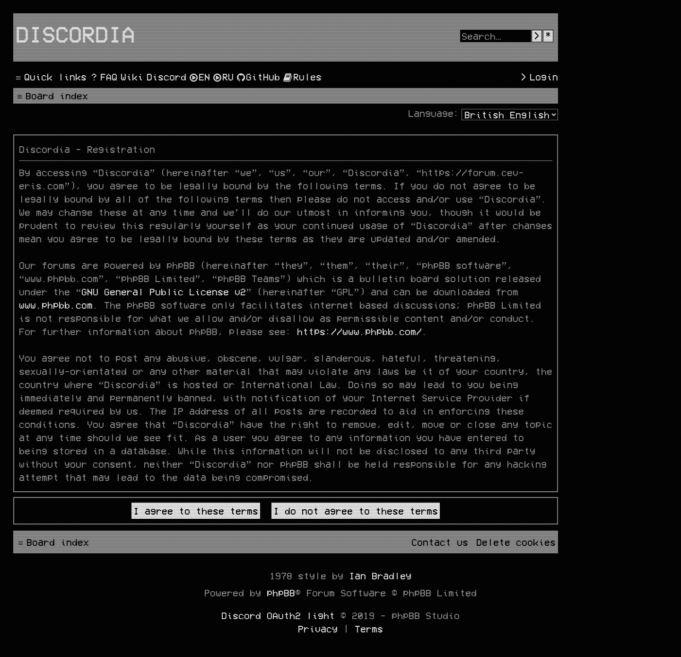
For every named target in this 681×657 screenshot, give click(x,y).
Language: (433, 113)
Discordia (75, 34)
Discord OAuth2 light (278, 615)
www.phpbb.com (56, 305)
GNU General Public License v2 (163, 291)
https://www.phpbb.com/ (359, 331)
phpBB (281, 592)
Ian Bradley (380, 575)
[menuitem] (103, 76)
